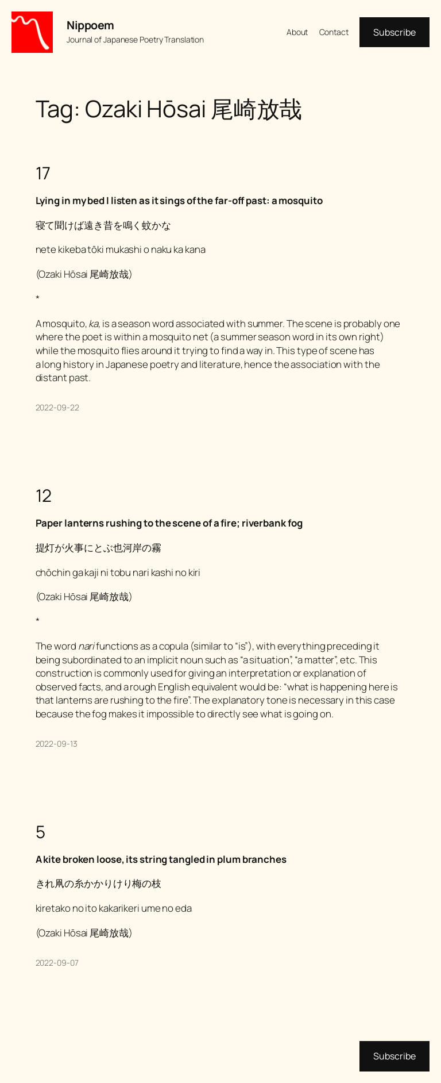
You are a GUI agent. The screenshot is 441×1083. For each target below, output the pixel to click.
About (297, 31)
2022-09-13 (57, 743)
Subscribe (394, 32)
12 (44, 495)
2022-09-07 (57, 962)
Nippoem (90, 25)
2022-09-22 (57, 407)
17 (43, 172)
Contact (334, 31)
